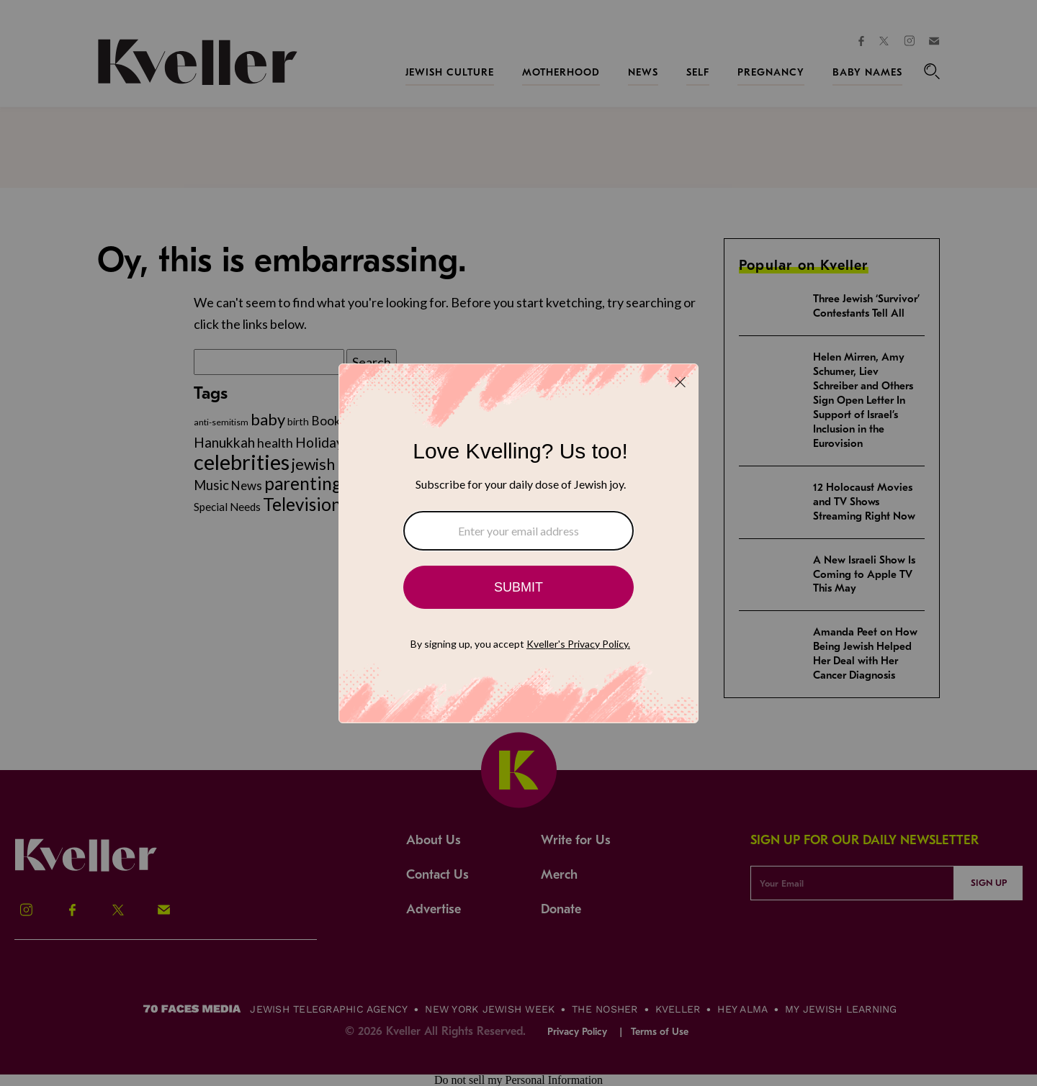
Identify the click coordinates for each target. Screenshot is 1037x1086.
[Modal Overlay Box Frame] (518, 543)
